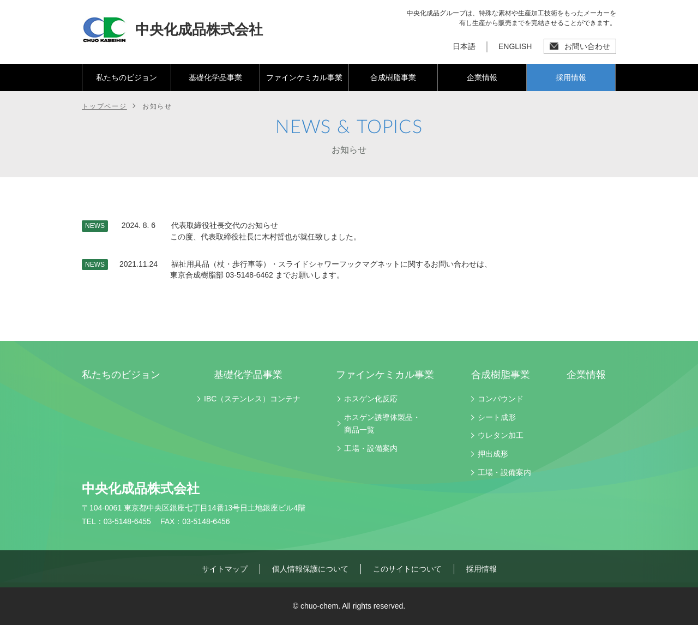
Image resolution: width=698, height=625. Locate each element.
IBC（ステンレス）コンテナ (252, 398)
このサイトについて (407, 568)
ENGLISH (515, 46)
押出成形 (493, 453)
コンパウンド (501, 398)
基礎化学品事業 (215, 77)
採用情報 (571, 77)
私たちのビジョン (126, 77)
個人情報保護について (310, 568)
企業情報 (482, 77)
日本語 (464, 46)
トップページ (104, 106)
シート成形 (497, 417)
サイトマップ (225, 568)
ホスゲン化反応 (371, 398)
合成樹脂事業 (393, 77)
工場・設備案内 (371, 448)
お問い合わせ (587, 46)
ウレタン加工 (501, 435)
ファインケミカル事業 (304, 77)
